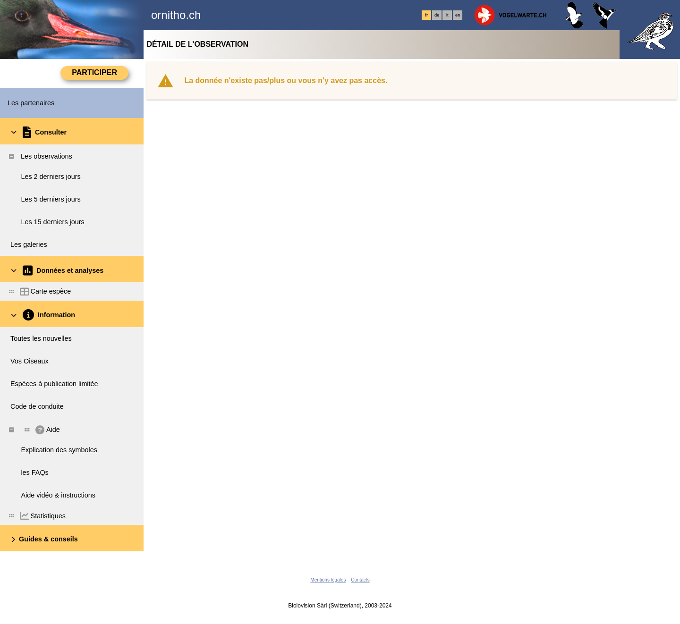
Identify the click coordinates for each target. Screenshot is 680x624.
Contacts (360, 579)
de (436, 15)
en (457, 15)
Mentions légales (328, 579)
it (447, 15)
